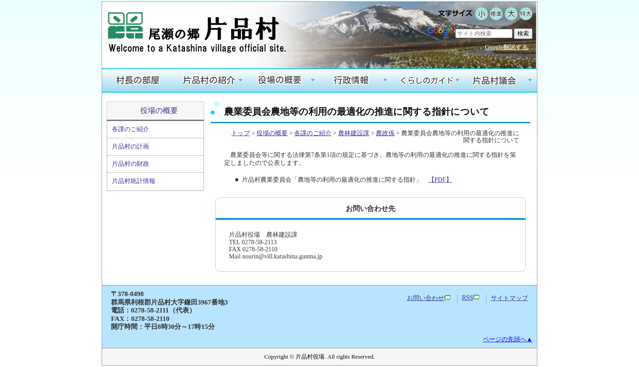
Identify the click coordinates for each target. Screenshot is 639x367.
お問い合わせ (428, 298)
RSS (470, 297)
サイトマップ (509, 298)
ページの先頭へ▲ (507, 339)
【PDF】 (440, 179)
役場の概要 (159, 110)
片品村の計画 (130, 146)
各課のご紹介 (130, 129)
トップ (240, 133)
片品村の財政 (130, 163)
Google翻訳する (506, 47)
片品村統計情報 (133, 181)
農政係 (385, 133)
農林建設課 (353, 133)
